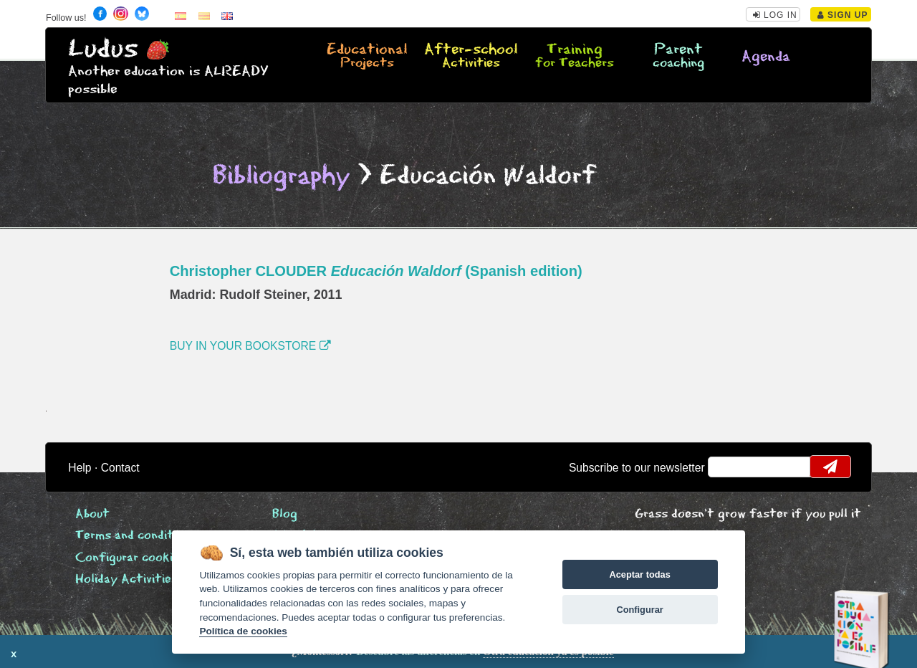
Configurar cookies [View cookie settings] (130, 558)
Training (575, 56)
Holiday (126, 579)
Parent (678, 56)
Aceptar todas (639, 574)
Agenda (765, 57)
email (728, 466)
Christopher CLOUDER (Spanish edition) (376, 271)
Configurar (639, 609)
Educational (367, 56)
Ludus (103, 49)
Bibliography (281, 176)
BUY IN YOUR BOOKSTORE (250, 346)
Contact (120, 468)
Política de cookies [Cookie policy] (243, 631)
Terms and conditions (136, 536)
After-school (471, 56)
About (92, 514)
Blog (284, 514)
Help (79, 468)
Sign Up (842, 15)
